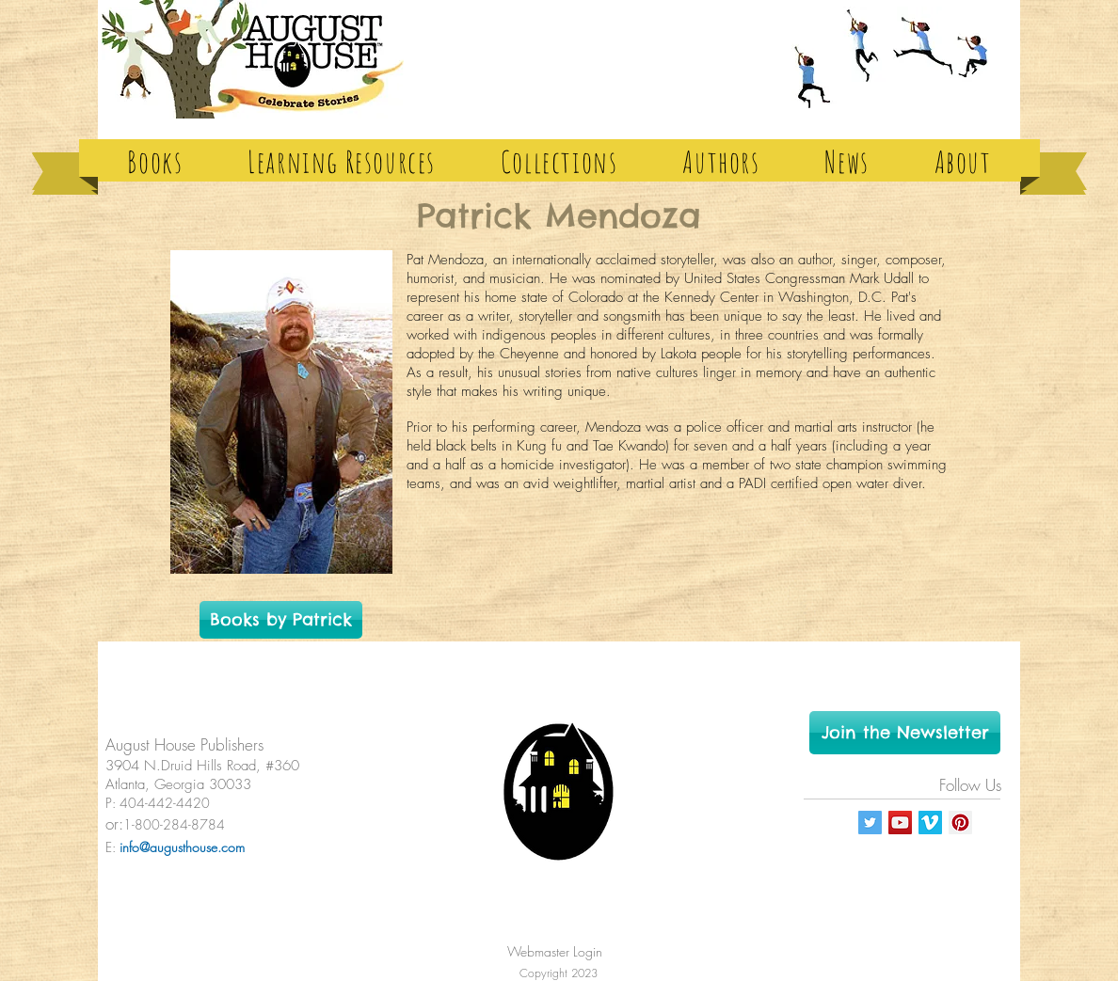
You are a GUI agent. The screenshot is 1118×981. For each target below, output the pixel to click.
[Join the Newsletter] (904, 732)
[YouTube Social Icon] (900, 822)
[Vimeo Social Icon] (930, 822)
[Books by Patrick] (281, 620)
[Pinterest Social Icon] (960, 822)
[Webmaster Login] (554, 951)
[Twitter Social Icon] (870, 822)
